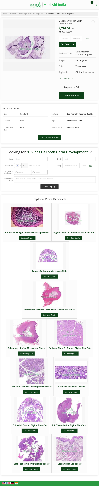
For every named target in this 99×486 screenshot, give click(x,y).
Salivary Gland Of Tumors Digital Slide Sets (70, 348)
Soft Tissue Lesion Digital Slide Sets (69, 425)
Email (59, 159)
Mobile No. (9, 165)
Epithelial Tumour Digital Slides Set (30, 425)
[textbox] (76, 38)
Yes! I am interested (49, 137)
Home (5, 14)
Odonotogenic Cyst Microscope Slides (26, 348)
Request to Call (71, 87)
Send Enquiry (72, 95)
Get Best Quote (27, 238)
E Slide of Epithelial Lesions (71, 386)
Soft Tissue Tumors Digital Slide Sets (32, 463)
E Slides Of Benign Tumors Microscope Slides (27, 232)
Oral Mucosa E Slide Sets (69, 463)
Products (12, 14)
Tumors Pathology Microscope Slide (49, 271)
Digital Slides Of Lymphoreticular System (73, 232)
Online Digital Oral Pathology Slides (31, 14)
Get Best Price (67, 44)
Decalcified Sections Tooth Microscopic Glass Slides (49, 309)
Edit (87, 38)
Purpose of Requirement (8, 172)
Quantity (58, 165)
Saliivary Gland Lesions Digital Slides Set (32, 386)
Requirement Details (8, 179)
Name (11, 159)
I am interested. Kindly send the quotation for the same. (55, 179)
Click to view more (66, 78)
